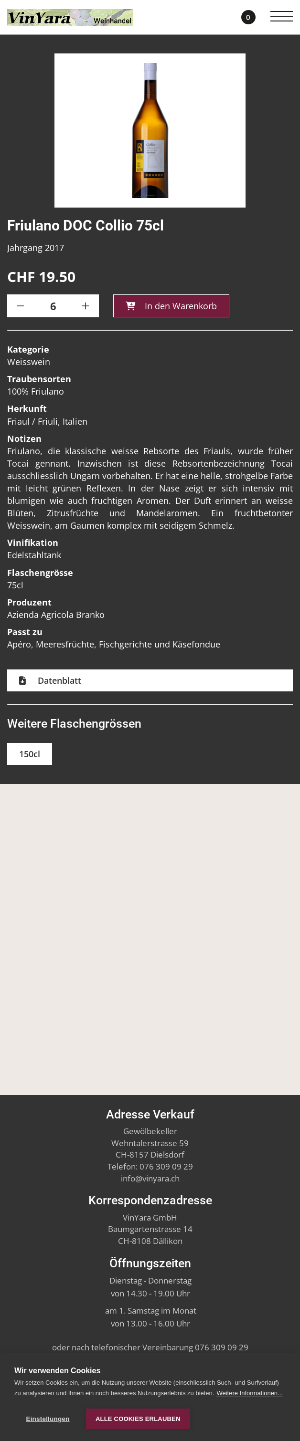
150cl (29, 755)
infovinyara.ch (150, 1178)
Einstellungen (47, 1418)
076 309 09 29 (166, 1166)
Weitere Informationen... (249, 1393)
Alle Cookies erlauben (138, 1418)
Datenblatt (58, 681)
